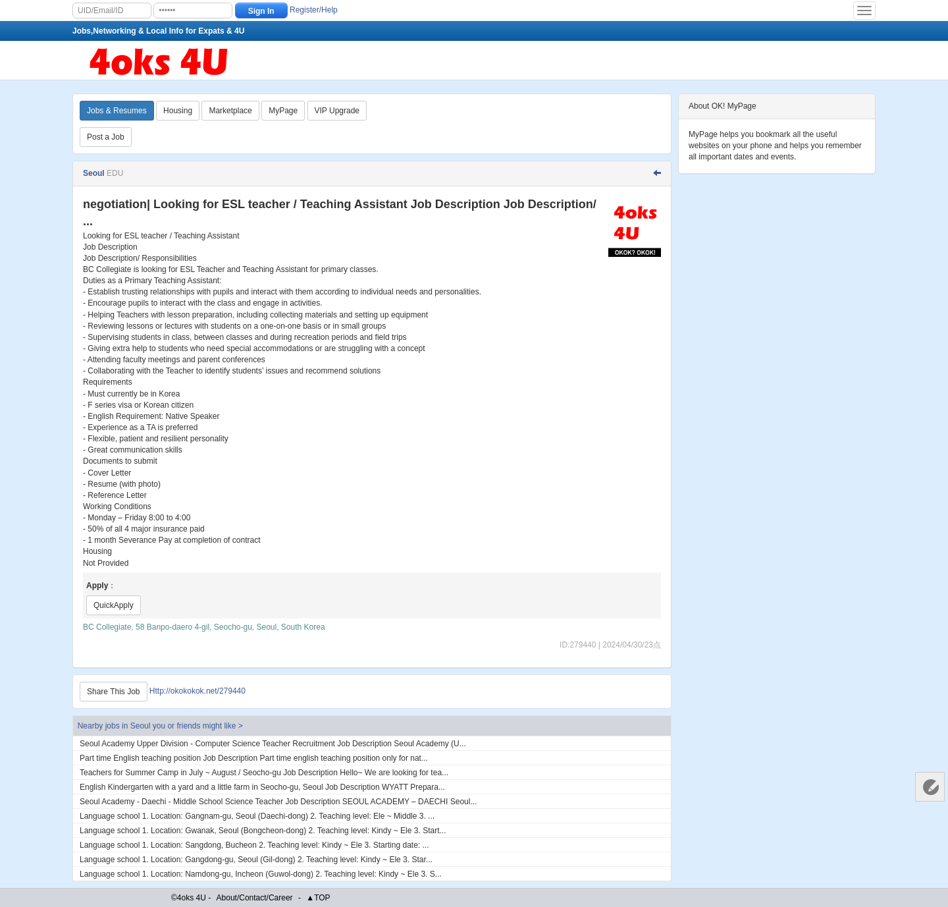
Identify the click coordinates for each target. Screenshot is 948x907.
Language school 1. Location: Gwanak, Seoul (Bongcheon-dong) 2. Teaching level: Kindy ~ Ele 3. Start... (263, 830)
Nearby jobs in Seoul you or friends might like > (160, 725)
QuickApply (113, 605)
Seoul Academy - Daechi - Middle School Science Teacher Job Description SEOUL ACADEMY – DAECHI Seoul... (278, 801)
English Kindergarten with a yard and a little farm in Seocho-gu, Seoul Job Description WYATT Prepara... (262, 787)
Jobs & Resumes (117, 110)
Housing (177, 110)
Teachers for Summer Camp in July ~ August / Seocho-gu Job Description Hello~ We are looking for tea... (264, 772)
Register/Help (314, 9)
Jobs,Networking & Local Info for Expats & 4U (158, 31)
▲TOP (318, 897)
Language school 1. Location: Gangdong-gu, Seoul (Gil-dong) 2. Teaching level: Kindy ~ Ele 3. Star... (256, 859)
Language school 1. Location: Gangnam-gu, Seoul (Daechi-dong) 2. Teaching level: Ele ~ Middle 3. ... (257, 816)
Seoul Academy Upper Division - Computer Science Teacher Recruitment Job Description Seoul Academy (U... (273, 743)
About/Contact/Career (255, 897)
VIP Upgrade (337, 110)
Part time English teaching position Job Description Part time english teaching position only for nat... (254, 758)
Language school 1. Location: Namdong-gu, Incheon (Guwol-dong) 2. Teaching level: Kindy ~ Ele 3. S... (261, 874)
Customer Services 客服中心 (930, 787)
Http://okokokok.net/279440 (197, 691)
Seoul (95, 173)
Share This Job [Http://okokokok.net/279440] (113, 691)
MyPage (283, 110)
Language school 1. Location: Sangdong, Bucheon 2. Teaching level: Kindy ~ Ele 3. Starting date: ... (254, 845)
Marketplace (230, 110)
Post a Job (105, 137)
